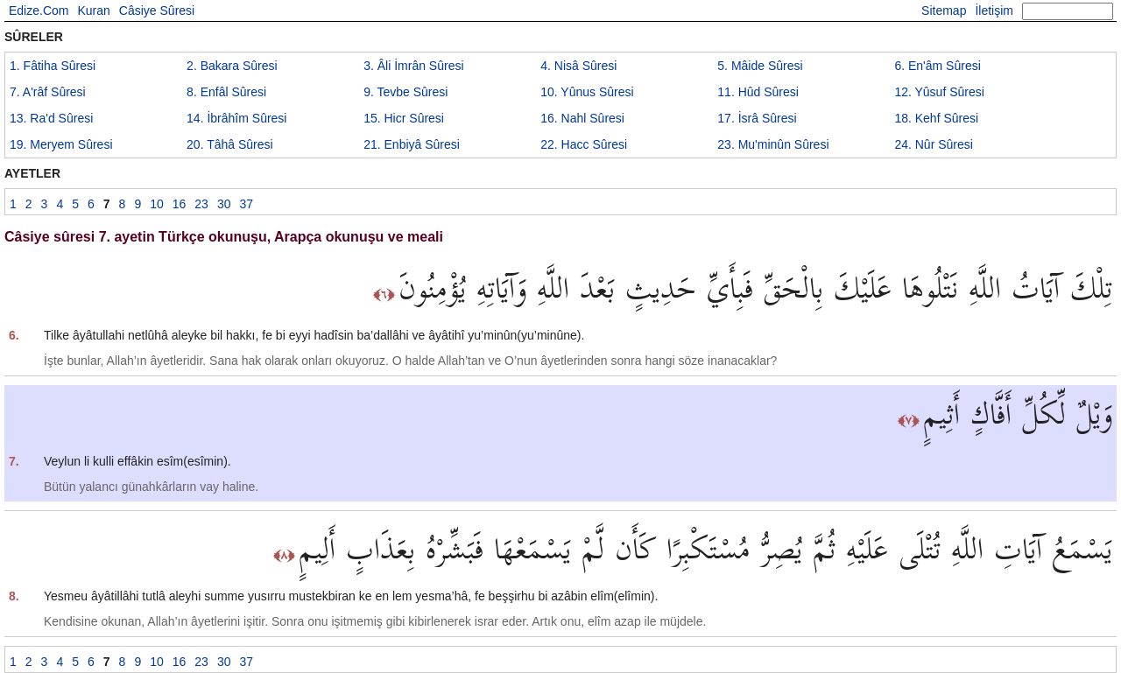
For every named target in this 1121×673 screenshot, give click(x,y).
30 (224, 204)
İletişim (994, 11)
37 (246, 204)
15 (403, 118)
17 (756, 118)
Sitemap (943, 11)
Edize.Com (38, 11)
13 (51, 118)
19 (61, 144)
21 (411, 144)
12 (939, 92)
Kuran (93, 11)
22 (583, 144)
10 (586, 92)
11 (758, 92)
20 (230, 144)
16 (582, 118)
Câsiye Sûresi (156, 11)
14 (236, 118)
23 (772, 144)
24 (933, 144)
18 (936, 118)
